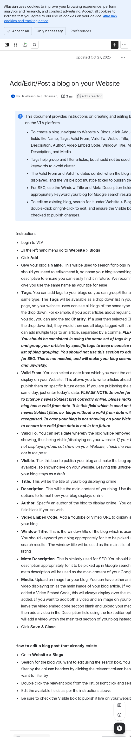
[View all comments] (119, 705)
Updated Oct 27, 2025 (93, 57)
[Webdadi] (25, 45)
